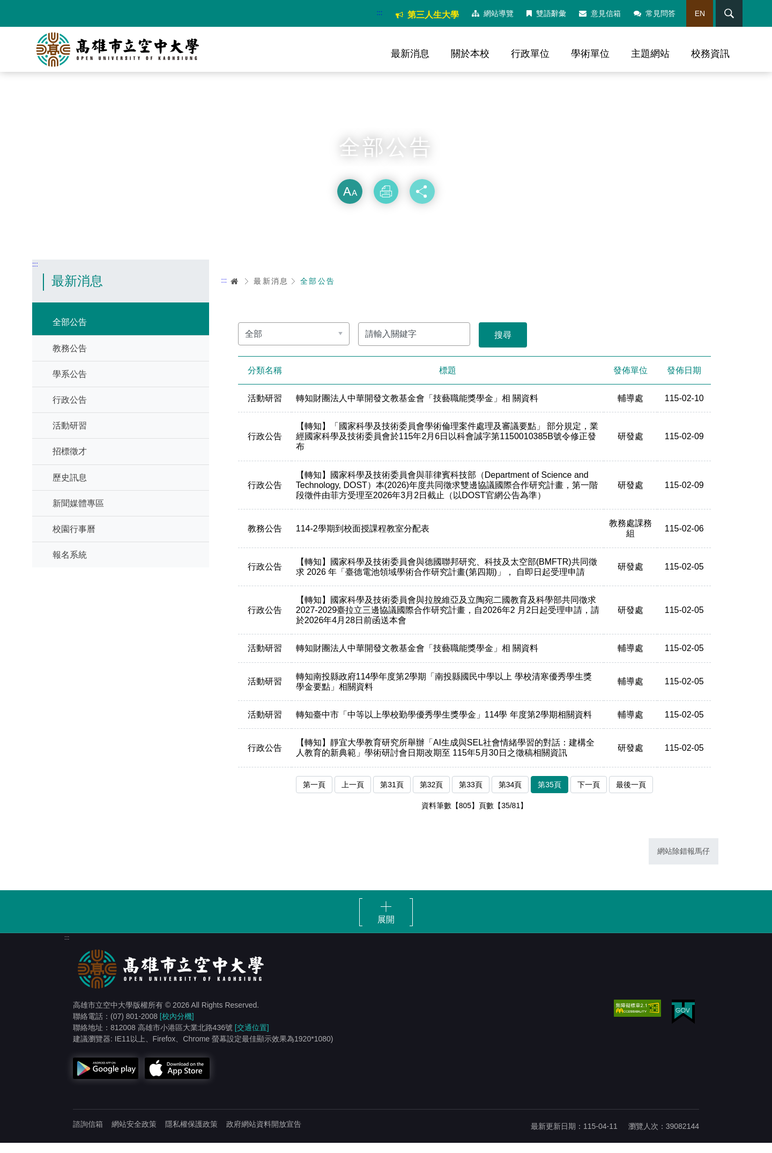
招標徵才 (70, 460)
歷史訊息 (70, 486)
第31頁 (392, 793)
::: (376, 13)
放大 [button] (349, 200)
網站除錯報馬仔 (683, 861)
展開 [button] (386, 929)
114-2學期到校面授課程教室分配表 (363, 537)
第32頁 (431, 793)
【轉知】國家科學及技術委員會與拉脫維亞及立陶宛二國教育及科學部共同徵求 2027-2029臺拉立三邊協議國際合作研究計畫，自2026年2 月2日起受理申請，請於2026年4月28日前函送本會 (447, 619)
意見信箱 (597, 13)
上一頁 (353, 793)
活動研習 (70, 434)
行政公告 (70, 408)
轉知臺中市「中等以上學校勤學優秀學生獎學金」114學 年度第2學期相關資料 (445, 724)
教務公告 (70, 356)
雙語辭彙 (543, 13)
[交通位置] (252, 1037)
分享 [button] (422, 200)
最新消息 (410, 53)
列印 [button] (386, 200)
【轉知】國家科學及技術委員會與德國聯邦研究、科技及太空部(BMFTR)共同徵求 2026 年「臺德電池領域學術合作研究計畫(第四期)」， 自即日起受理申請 (447, 576)
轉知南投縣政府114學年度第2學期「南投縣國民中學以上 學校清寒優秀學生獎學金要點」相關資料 (445, 690)
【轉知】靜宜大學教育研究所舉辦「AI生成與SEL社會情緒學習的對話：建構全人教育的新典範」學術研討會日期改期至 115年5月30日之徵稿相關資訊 (446, 757)
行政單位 (530, 53)
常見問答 (651, 13)
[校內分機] (177, 1026)
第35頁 (549, 793)
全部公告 (70, 331)
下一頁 (588, 793)
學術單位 (590, 53)
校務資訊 (710, 53)
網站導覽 (489, 13)
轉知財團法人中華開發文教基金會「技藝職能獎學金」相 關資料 (418, 407)
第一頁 (314, 793)
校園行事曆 (74, 537)
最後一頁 (631, 793)
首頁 (235, 289)
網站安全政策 (134, 1134)
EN (696, 13)
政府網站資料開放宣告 (263, 1134)
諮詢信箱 (88, 1134)
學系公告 (70, 382)
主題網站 (650, 53)
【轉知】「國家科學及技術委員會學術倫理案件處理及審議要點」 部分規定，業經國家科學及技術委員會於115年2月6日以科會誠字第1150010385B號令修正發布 (447, 446)
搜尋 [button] (723, 13)
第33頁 (470, 793)
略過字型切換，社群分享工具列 (386, 177)
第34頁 (510, 793)
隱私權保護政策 (191, 1134)
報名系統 (70, 563)
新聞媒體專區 (78, 511)
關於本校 (470, 53)
